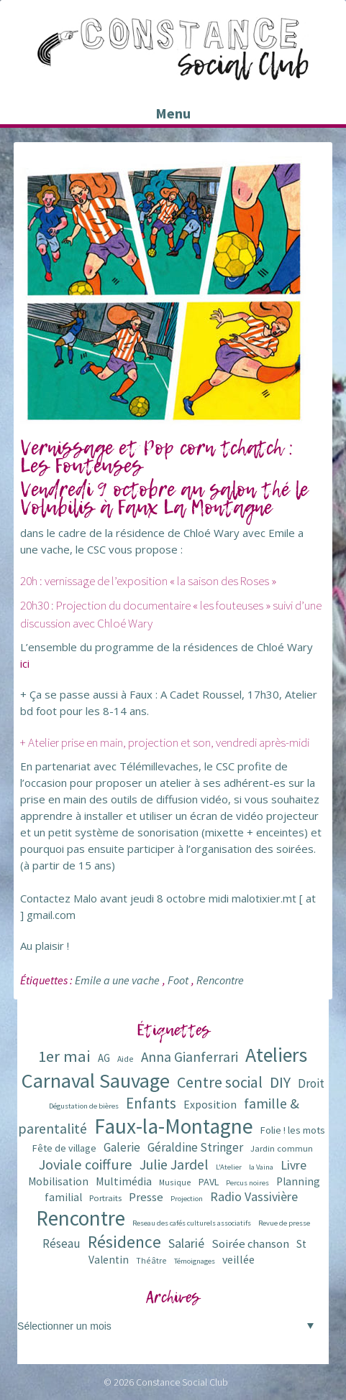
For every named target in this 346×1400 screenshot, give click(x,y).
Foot (178, 980)
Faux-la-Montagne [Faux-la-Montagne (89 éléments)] (173, 1126)
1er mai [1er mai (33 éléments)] (64, 1056)
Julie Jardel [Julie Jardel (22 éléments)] (174, 1164)
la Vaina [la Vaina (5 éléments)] (261, 1167)
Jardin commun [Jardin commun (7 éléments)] (281, 1148)
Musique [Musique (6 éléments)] (175, 1182)
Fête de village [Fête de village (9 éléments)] (64, 1148)
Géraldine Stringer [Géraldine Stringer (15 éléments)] (195, 1147)
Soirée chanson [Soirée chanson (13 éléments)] (250, 1243)
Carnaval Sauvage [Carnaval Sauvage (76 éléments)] (96, 1080)
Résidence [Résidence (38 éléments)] (124, 1241)
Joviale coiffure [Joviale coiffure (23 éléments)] (85, 1164)
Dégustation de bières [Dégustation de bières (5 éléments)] (84, 1106)
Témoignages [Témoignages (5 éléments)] (194, 1261)
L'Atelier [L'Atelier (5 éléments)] (229, 1167)
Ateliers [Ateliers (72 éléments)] (276, 1055)
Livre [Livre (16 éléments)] (293, 1165)
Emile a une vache (117, 980)
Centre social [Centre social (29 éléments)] (220, 1082)
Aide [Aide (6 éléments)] (125, 1058)
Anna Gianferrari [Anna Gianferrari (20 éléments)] (189, 1056)
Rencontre (220, 980)
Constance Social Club (182, 1382)
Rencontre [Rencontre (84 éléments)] (80, 1218)
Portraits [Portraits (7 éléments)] (105, 1198)
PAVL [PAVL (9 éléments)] (209, 1181)
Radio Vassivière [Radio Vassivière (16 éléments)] (254, 1196)
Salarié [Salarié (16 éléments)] (186, 1243)
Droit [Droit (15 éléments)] (311, 1083)
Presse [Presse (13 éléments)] (146, 1197)
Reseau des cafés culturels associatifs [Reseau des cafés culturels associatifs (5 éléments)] (191, 1223)
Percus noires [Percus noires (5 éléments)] (247, 1182)
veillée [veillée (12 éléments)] (238, 1259)
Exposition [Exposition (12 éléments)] (210, 1104)
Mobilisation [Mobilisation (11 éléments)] (58, 1181)
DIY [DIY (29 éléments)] (280, 1082)
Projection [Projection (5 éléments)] (186, 1198)
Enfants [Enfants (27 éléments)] (151, 1103)
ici (24, 663)
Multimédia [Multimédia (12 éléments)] (124, 1181)
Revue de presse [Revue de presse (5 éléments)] (284, 1223)
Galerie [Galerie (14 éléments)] (122, 1147)
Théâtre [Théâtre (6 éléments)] (151, 1260)
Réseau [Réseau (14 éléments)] (61, 1243)
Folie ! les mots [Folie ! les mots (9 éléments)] (292, 1130)
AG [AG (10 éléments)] (104, 1058)
